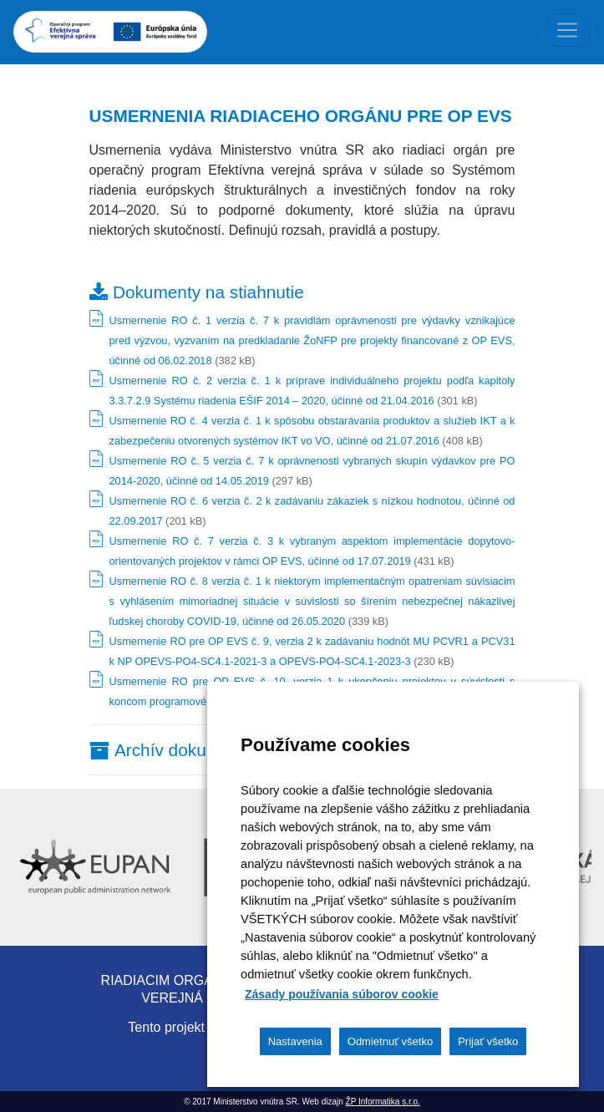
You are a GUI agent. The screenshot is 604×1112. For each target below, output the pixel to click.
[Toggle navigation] (567, 30)
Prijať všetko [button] (488, 1041)
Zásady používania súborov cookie (342, 994)
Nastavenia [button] (295, 1041)
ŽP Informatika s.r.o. (383, 1101)
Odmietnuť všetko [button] (390, 1041)
